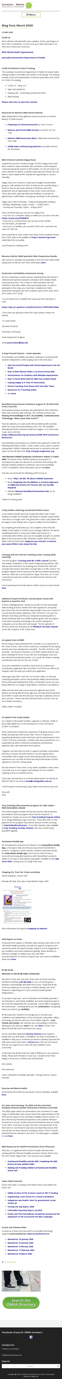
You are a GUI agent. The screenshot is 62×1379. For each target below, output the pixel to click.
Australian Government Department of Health (23, 57)
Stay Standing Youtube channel (18, 828)
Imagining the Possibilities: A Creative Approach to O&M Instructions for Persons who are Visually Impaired (33, 485)
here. (47, 467)
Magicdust (34, 1376)
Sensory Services (34, 1034)
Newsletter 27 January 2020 (20, 1243)
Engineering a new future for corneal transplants (31, 1196)
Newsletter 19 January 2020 (20, 1239)
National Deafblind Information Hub (32, 491)
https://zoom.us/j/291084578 (15, 218)
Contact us (32, 1042)
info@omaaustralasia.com (12, 1355)
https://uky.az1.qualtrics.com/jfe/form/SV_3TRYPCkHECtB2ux (30, 307)
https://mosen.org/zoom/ (44, 237)
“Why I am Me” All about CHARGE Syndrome (33, 478)
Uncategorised (10, 1262)
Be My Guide (26, 982)
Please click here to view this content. (20, 102)
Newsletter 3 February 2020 (20, 1246)
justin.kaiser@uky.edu (17, 342)
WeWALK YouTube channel (45, 626)
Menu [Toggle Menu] (31, 14)
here (41, 1025)
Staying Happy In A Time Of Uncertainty (26, 382)
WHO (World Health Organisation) (17, 52)
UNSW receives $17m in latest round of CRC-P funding (33, 1193)
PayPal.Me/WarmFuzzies (15, 825)
